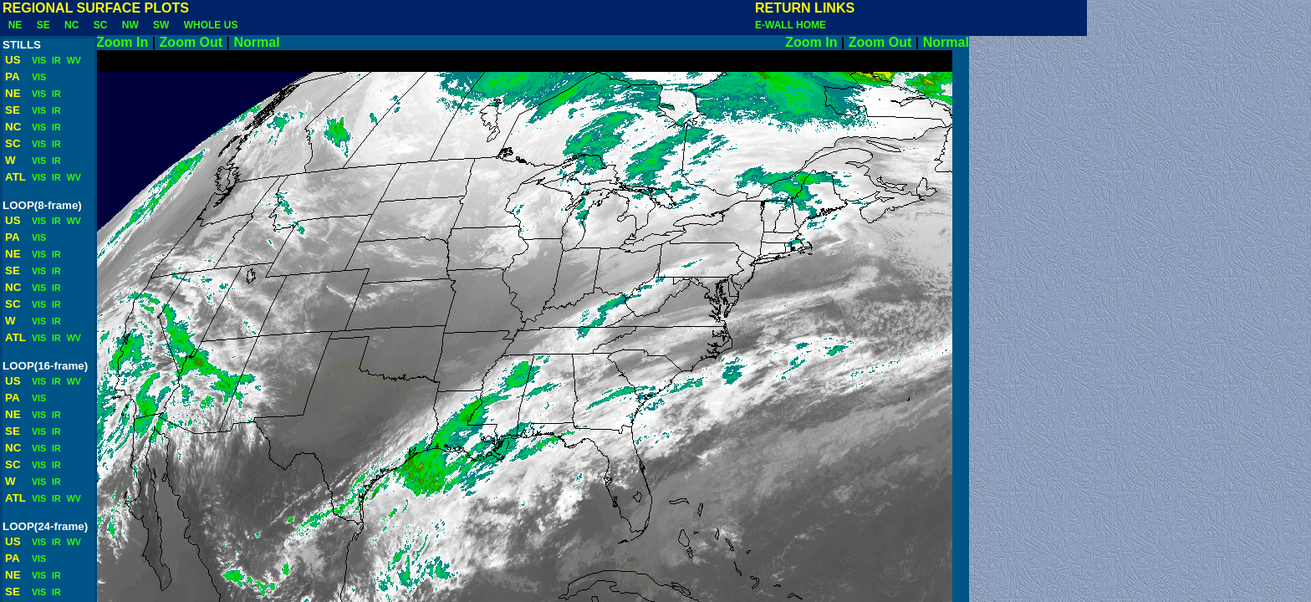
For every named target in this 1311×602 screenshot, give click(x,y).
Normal (510, 42)
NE (15, 25)
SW (161, 25)
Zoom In (122, 42)
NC (71, 25)
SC (100, 25)
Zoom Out (191, 42)
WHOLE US (210, 25)
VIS (37, 60)
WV (72, 60)
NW (130, 25)
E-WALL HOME (790, 25)
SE (43, 25)
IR (55, 60)
